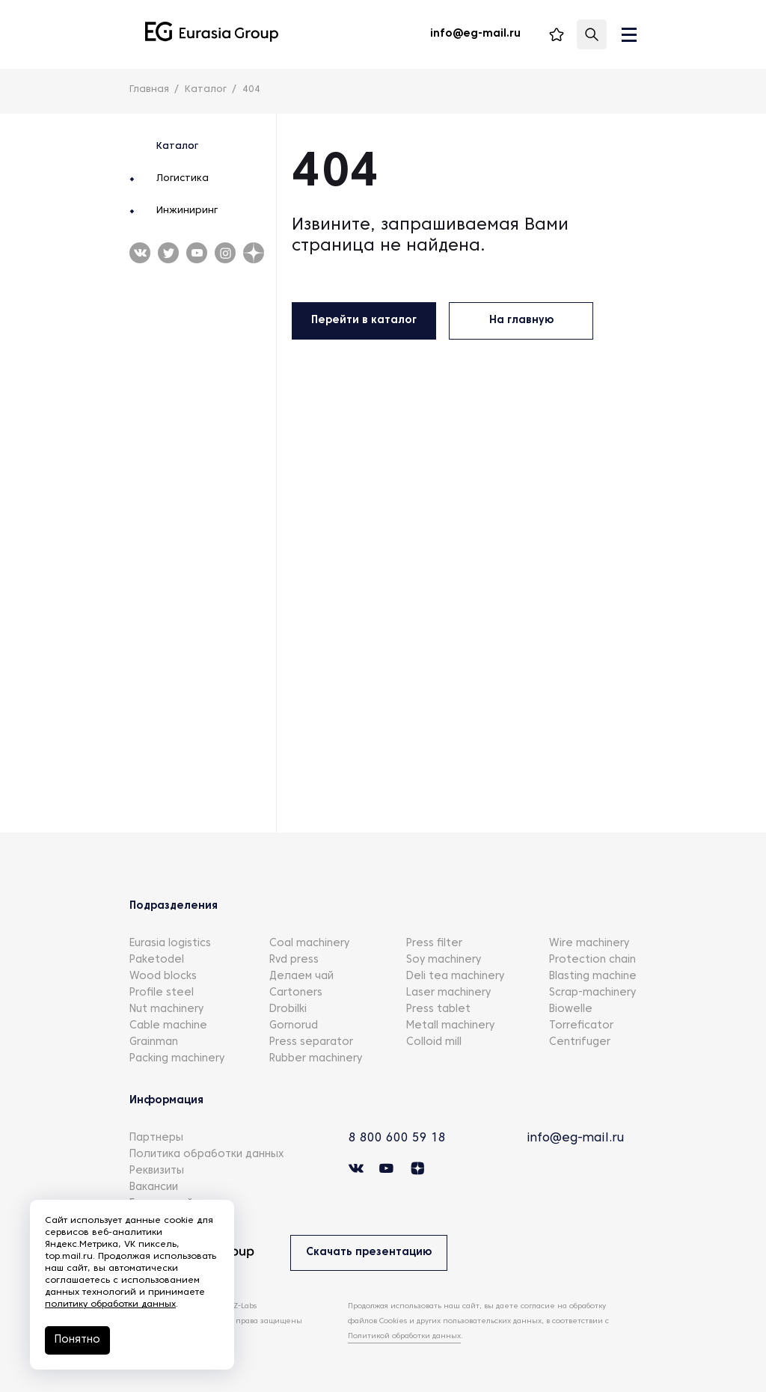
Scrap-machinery (592, 993)
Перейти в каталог (364, 320)
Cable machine (168, 1026)
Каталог (177, 146)
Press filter (434, 943)
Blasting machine (593, 976)
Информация (166, 1101)
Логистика (182, 178)
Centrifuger (579, 1042)
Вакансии (153, 1187)
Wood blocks (163, 976)
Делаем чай (301, 976)
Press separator (311, 1042)
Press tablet (438, 1009)
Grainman (153, 1042)
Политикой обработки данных (404, 1336)
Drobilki (288, 1009)
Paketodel (156, 960)
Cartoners (295, 993)
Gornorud (293, 1026)
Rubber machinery (315, 1059)
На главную (521, 320)
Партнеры (156, 1138)
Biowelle (570, 1009)
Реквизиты (156, 1171)
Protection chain (592, 960)
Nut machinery (166, 1009)
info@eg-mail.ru (575, 1138)
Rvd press (294, 960)
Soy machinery (443, 960)
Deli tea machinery (455, 976)
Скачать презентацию (369, 1252)
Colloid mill (434, 1042)
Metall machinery (450, 1026)
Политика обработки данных (206, 1154)
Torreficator (581, 1026)
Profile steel (161, 993)
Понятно (77, 1340)
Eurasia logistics (170, 943)
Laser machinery (448, 993)
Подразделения (173, 906)
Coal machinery (309, 943)
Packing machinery (176, 1059)
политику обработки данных (110, 1304)
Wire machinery (589, 943)
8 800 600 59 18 (397, 1138)
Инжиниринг (187, 210)
